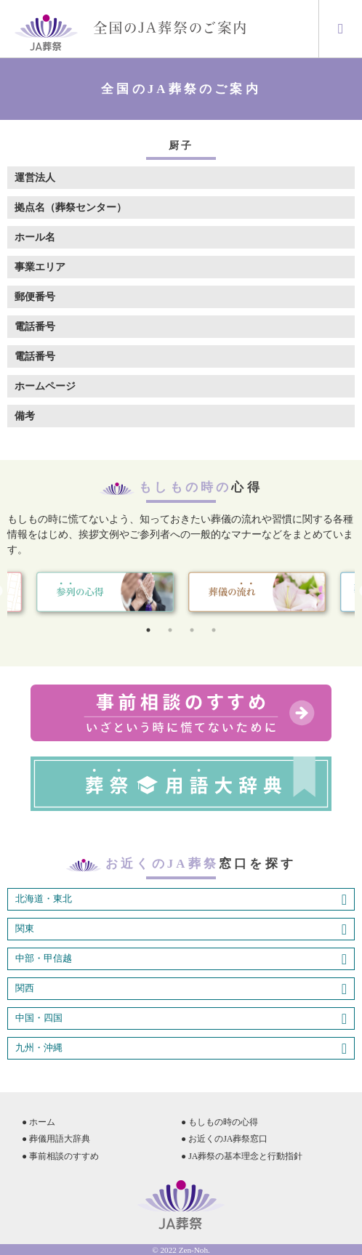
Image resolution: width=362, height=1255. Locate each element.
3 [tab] (192, 630)
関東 (181, 929)
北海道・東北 (181, 899)
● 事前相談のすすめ (60, 1156)
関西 (181, 989)
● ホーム (38, 1122)
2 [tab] (170, 630)
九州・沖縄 (181, 1048)
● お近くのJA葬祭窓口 (224, 1139)
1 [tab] (148, 630)
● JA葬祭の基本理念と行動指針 (241, 1156)
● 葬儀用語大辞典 (56, 1139)
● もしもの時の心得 (219, 1122)
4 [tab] (213, 630)
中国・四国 (181, 1019)
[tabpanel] (257, 592)
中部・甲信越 (181, 959)
